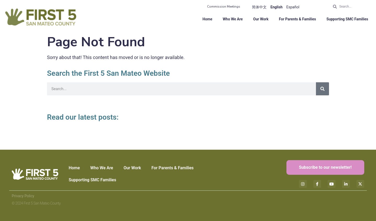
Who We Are (233, 19)
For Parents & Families (297, 19)
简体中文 (259, 7)
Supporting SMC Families (347, 19)
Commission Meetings (223, 6)
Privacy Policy (23, 196)
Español (292, 7)
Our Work (261, 19)
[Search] (322, 88)
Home (207, 19)
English (277, 7)
